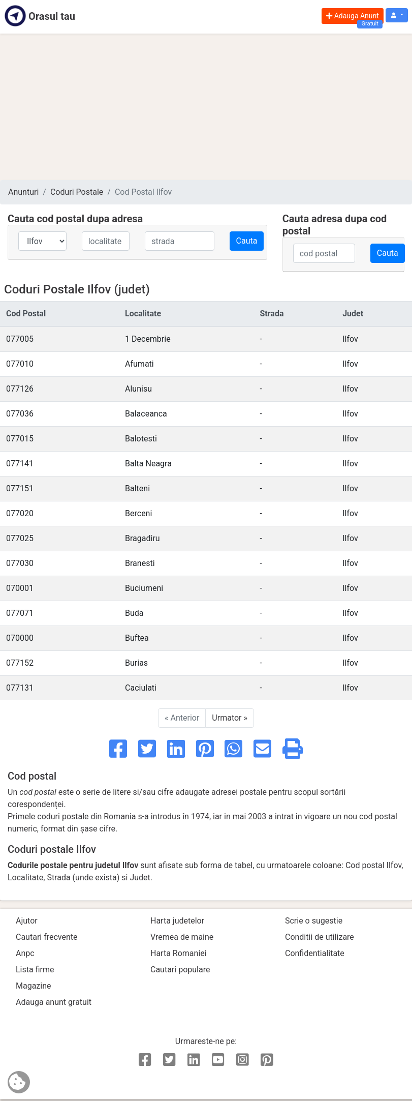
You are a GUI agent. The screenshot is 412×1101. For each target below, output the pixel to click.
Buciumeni (144, 588)
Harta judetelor (177, 921)
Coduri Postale (76, 192)
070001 (20, 588)
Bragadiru (142, 538)
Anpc (25, 953)
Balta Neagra (148, 463)
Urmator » (229, 718)
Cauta (247, 241)
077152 (20, 663)
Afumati (139, 364)
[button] (397, 15)
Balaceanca (146, 414)
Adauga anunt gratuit (53, 1002)
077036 (20, 414)
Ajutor (27, 921)
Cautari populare (180, 969)
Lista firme (35, 969)
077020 (20, 513)
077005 (20, 339)
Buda (134, 613)
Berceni (138, 513)
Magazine (33, 986)
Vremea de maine (181, 937)
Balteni (137, 488)
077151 (20, 488)
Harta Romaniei (178, 953)
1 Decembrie (148, 339)
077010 (20, 364)
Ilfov (350, 339)
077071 (20, 613)
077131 (20, 688)
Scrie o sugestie (313, 921)
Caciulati (140, 688)
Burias (136, 663)
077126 (20, 389)
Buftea (137, 638)
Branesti (139, 563)
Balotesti (141, 438)
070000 (20, 638)
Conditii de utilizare (319, 937)
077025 (20, 538)
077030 (20, 563)
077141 (20, 463)
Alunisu (138, 389)
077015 (20, 438)
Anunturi (23, 192)
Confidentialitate (314, 953)
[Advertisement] (206, 107)
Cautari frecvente (47, 937)
